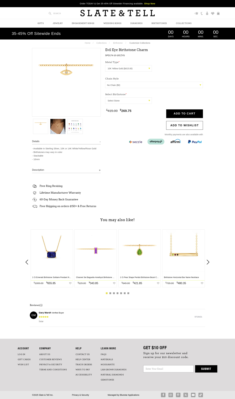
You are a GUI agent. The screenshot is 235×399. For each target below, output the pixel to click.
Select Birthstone (116, 94)
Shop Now (149, 3)
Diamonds (136, 23)
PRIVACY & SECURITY (50, 365)
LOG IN (21, 354)
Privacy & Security (80, 395)
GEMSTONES (107, 380)
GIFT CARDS (24, 359)
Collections (184, 23)
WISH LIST (23, 365)
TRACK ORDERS (84, 365)
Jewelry (58, 23)
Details (35, 141)
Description (38, 170)
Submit (206, 368)
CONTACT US (83, 354)
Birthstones (159, 23)
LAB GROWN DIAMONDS (113, 370)
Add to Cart (185, 113)
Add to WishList (184, 125)
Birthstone (118, 43)
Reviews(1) (36, 305)
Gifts (40, 23)
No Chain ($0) (154, 85)
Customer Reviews (50, 359)
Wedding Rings (112, 23)
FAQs (103, 354)
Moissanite (108, 365)
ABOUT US (44, 354)
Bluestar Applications (129, 395)
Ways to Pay (83, 370)
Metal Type (112, 62)
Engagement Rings (83, 23)
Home (87, 43)
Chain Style (112, 78)
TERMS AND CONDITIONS (53, 370)
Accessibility (84, 375)
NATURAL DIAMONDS (112, 375)
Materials (107, 359)
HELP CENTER (83, 359)
